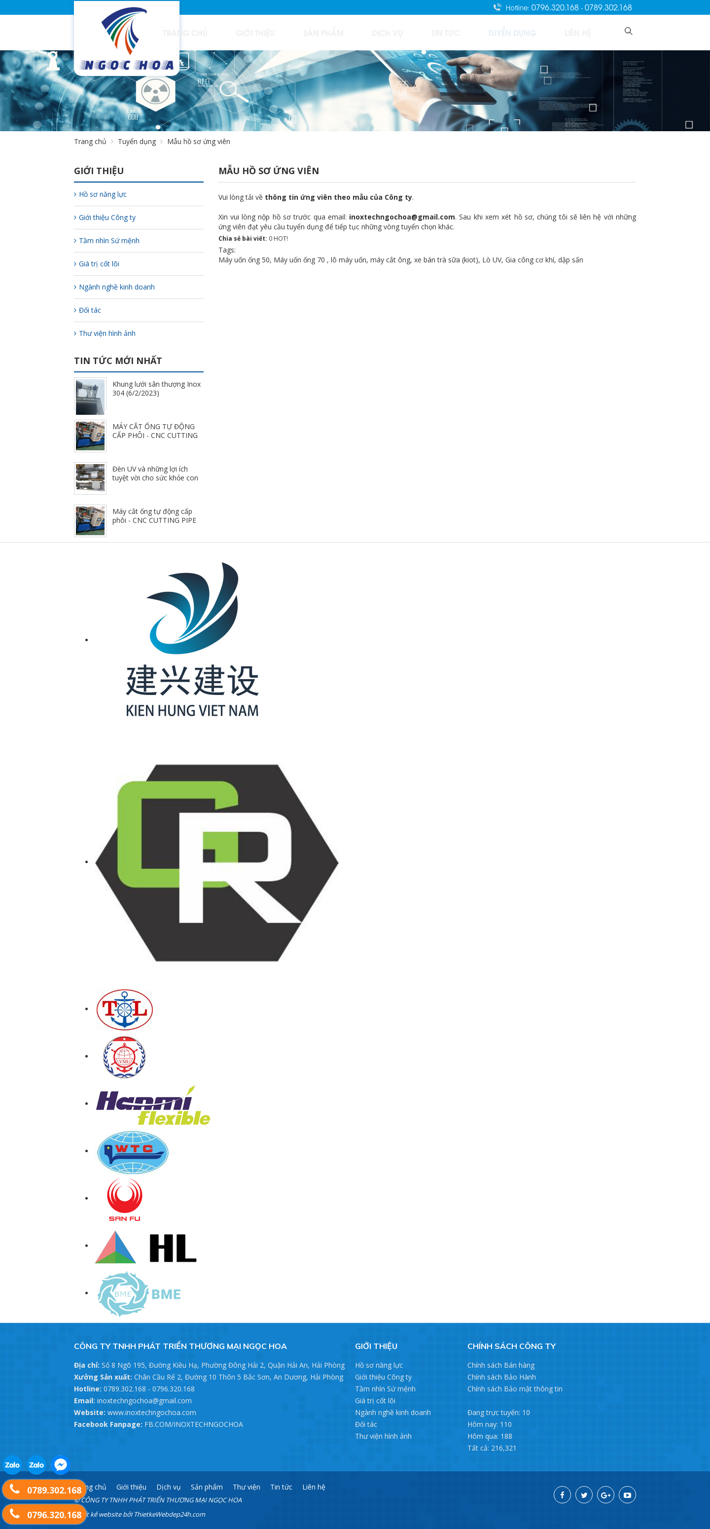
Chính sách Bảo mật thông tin (515, 1388)
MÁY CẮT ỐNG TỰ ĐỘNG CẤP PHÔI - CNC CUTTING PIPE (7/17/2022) (155, 435)
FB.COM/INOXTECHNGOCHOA (193, 1424)
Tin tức (488, 32)
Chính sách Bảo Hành (501, 1377)
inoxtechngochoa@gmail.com (144, 1400)
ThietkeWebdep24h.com (169, 1514)
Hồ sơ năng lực (100, 194)
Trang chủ (286, 32)
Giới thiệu (341, 32)
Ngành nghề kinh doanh (114, 286)
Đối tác (87, 310)
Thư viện (246, 1487)
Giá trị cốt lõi (96, 263)
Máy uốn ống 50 (244, 259)
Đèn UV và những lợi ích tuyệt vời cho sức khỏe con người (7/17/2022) (155, 477)
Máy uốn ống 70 (299, 259)
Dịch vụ (444, 32)
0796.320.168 (556, 7)
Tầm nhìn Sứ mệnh (107, 240)
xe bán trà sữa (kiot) (446, 259)
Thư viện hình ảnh (105, 333)
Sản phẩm (394, 32)
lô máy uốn (348, 259)
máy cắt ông (390, 259)
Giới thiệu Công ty (105, 217)
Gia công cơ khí (529, 259)
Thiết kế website (97, 1514)
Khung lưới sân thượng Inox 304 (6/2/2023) (156, 388)
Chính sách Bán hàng (500, 1365)
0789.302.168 (608, 7)
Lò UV (491, 259)
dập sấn (570, 259)
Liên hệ (591, 32)
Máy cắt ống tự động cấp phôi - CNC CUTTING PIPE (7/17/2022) (154, 520)
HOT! (281, 238)
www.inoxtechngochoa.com (151, 1412)
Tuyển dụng (540, 32)
